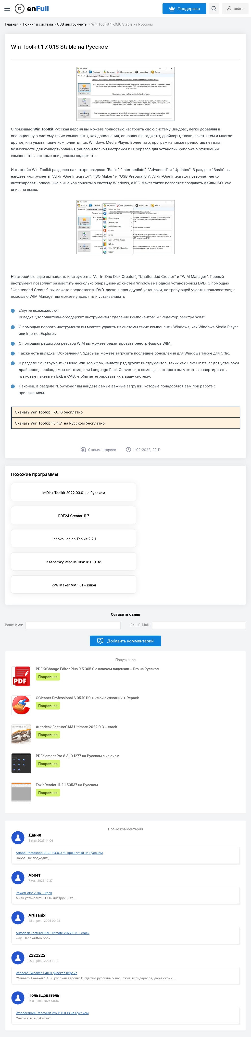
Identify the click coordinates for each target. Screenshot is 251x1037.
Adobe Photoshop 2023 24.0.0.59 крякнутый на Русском (59, 807)
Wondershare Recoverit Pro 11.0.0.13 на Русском (52, 967)
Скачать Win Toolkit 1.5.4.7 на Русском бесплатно (60, 423)
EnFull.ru (32, 1020)
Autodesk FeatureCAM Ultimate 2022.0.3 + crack (52, 887)
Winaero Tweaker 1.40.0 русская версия (46, 927)
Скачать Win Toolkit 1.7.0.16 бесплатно (49, 412)
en (38, 8)
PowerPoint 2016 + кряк (34, 847)
